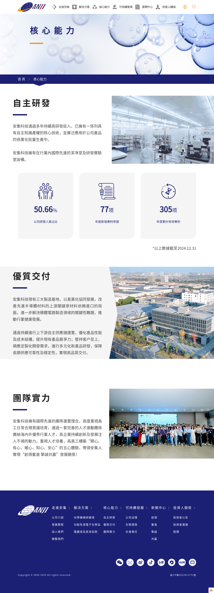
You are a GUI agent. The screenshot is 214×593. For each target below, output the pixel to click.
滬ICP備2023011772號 (183, 575)
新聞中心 (144, 7)
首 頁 (21, 79)
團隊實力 (109, 531)
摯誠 (154, 531)
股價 (176, 531)
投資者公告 (180, 517)
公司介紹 (58, 517)
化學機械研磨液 (84, 517)
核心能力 (101, 7)
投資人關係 (166, 7)
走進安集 (60, 7)
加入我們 (58, 531)
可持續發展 (122, 6)
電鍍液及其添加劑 (86, 531)
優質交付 (109, 524)
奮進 (154, 524)
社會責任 (131, 531)
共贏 (154, 539)
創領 (154, 517)
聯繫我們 (58, 539)
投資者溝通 (180, 524)
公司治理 (131, 517)
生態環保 (131, 524)
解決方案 (81, 6)
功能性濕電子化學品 (87, 524)
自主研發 (109, 517)
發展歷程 (58, 524)
